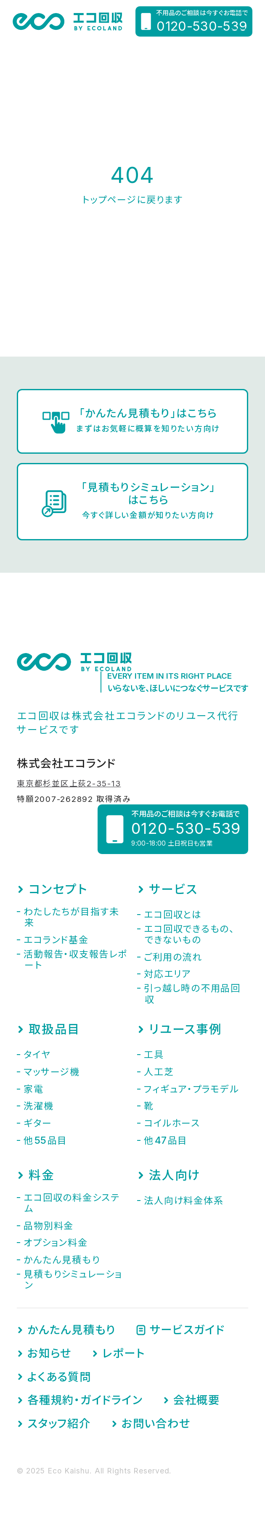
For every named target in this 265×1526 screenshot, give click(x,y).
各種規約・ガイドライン (84, 1400)
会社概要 (196, 1400)
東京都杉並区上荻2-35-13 (69, 783)
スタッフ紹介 (59, 1423)
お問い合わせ (156, 1423)
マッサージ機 (52, 1071)
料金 (42, 1175)
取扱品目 (54, 1029)
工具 (154, 1054)
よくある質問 (59, 1376)
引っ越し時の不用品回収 (192, 994)
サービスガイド (187, 1329)
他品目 (45, 1140)
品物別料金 (49, 1225)
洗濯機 (38, 1105)
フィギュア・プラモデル (191, 1089)
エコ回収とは (173, 914)
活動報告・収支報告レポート (75, 960)
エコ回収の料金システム (72, 1203)
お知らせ (49, 1353)
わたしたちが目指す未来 (71, 917)
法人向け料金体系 (183, 1200)
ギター (38, 1123)
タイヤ (37, 1054)
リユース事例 (185, 1029)
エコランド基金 (56, 939)
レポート (123, 1353)
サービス (173, 889)
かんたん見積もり (62, 1259)
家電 (34, 1089)
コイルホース (172, 1123)
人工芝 (159, 1071)
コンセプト (58, 889)
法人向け (174, 1175)
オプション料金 (55, 1242)
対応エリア (167, 973)
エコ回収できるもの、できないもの (189, 934)
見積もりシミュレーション (73, 1280)
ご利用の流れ (173, 957)
